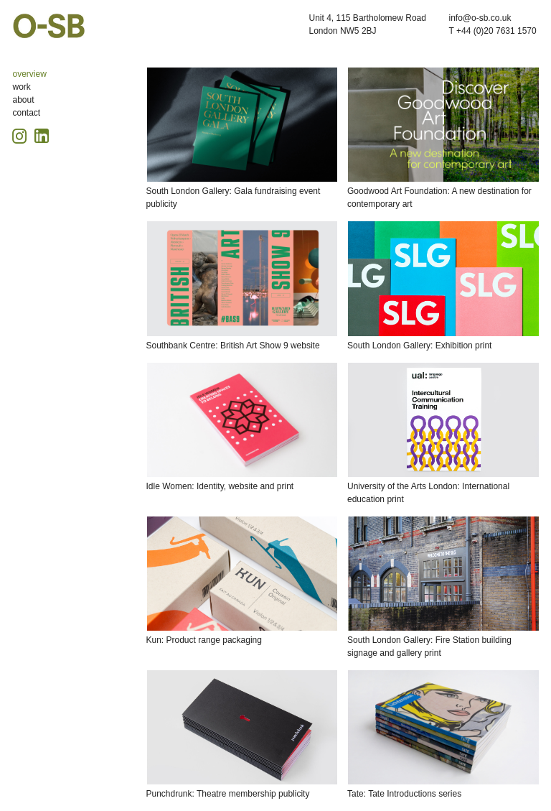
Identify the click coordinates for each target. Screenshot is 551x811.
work (22, 87)
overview (30, 74)
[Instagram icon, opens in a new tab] (21, 134)
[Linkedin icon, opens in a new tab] (41, 134)
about (23, 100)
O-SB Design (49, 26)
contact (27, 113)
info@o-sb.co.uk (480, 18)
